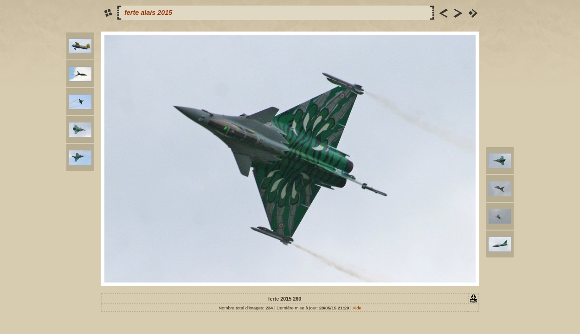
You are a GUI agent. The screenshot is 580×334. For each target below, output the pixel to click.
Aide (357, 307)
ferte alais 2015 (148, 12)
